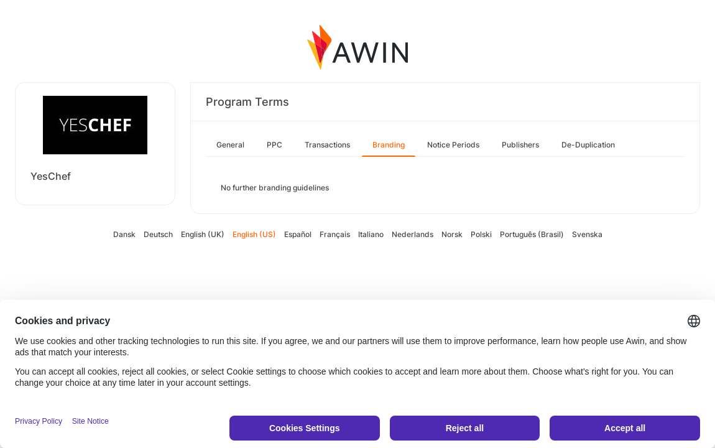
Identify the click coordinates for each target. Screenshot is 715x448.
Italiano (371, 234)
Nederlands (412, 234)
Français (335, 234)
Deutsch (158, 234)
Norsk (452, 234)
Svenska (587, 234)
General (230, 144)
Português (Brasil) (532, 234)
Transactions (327, 144)
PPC (274, 144)
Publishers (520, 144)
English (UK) (202, 234)
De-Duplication (588, 144)
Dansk (124, 234)
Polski (481, 234)
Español (297, 234)
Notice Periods (453, 144)
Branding (388, 144)
